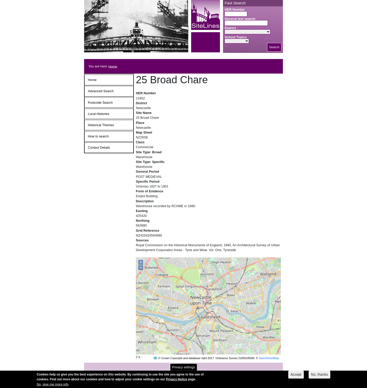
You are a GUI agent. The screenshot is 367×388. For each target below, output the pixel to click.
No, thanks (319, 375)
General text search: (240, 19)
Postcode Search (100, 102)
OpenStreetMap (269, 348)
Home (113, 66)
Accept (296, 375)
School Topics (236, 37)
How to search (98, 136)
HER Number (235, 9)
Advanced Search (101, 91)
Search (274, 47)
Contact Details (99, 147)
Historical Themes (101, 125)
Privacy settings (183, 368)
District (230, 28)
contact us (216, 365)
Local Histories (98, 114)
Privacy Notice (176, 380)
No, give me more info (53, 385)
